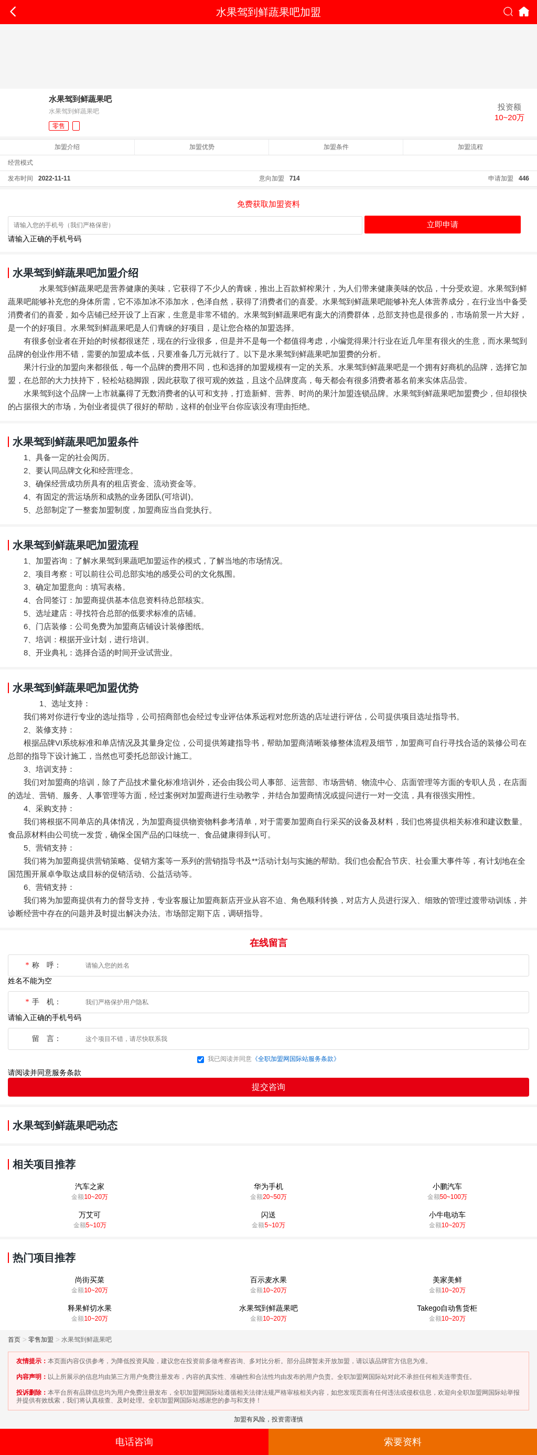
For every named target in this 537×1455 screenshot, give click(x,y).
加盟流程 (470, 147)
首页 (14, 1339)
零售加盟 (40, 1339)
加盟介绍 (67, 147)
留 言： (46, 1039)
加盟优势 (201, 147)
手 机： (42, 1002)
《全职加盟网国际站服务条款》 (296, 1059)
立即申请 (442, 224)
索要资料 (403, 1442)
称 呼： (42, 965)
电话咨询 (134, 1442)
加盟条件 (336, 147)
